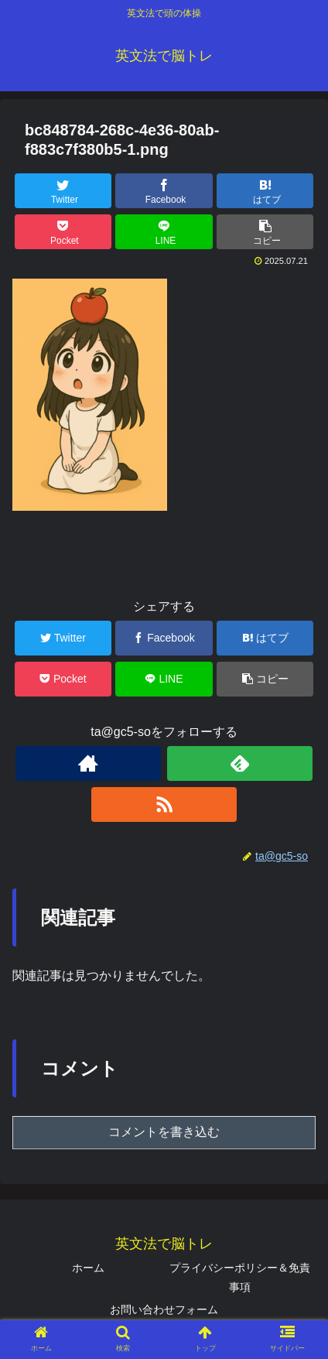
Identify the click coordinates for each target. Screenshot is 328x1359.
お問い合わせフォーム (164, 1309)
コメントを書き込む (164, 1131)
